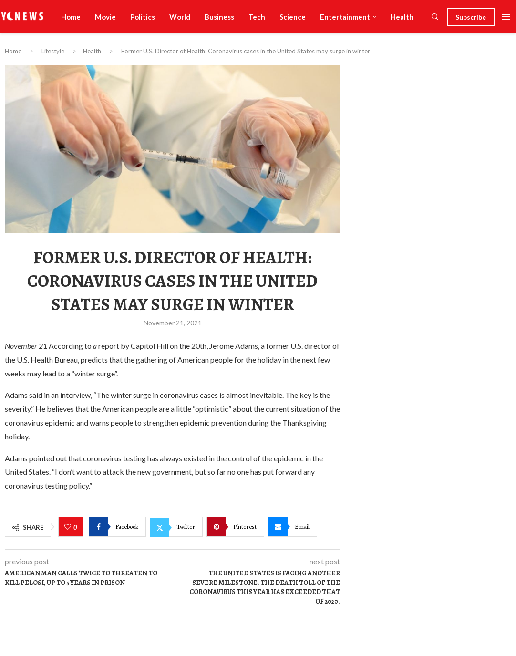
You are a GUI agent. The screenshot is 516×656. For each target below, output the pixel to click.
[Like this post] (68, 527)
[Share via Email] (292, 527)
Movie (105, 16)
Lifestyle (52, 51)
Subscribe (470, 17)
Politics (142, 16)
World (179, 16)
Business (219, 16)
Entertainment (345, 16)
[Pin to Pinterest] (235, 527)
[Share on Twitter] (176, 527)
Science (292, 16)
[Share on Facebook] (117, 527)
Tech (256, 16)
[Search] (435, 17)
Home (71, 16)
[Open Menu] (506, 16)
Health (402, 16)
